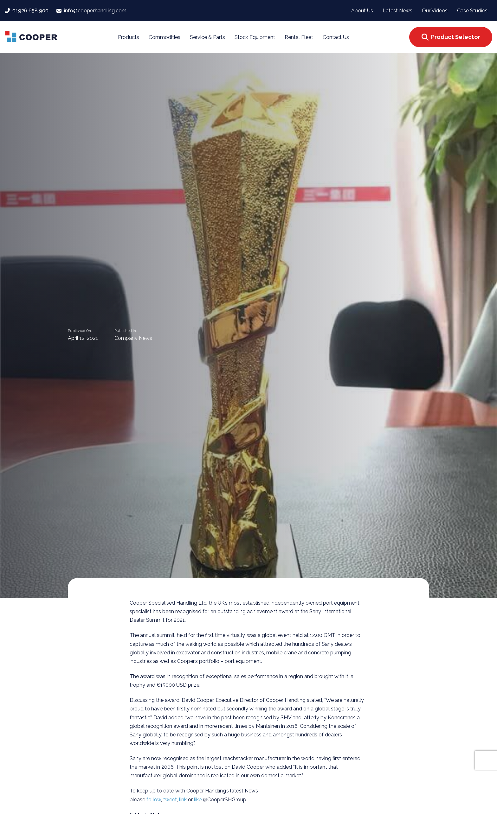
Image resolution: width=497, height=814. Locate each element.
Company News (133, 339)
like (198, 800)
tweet (170, 800)
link (183, 800)
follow (153, 800)
